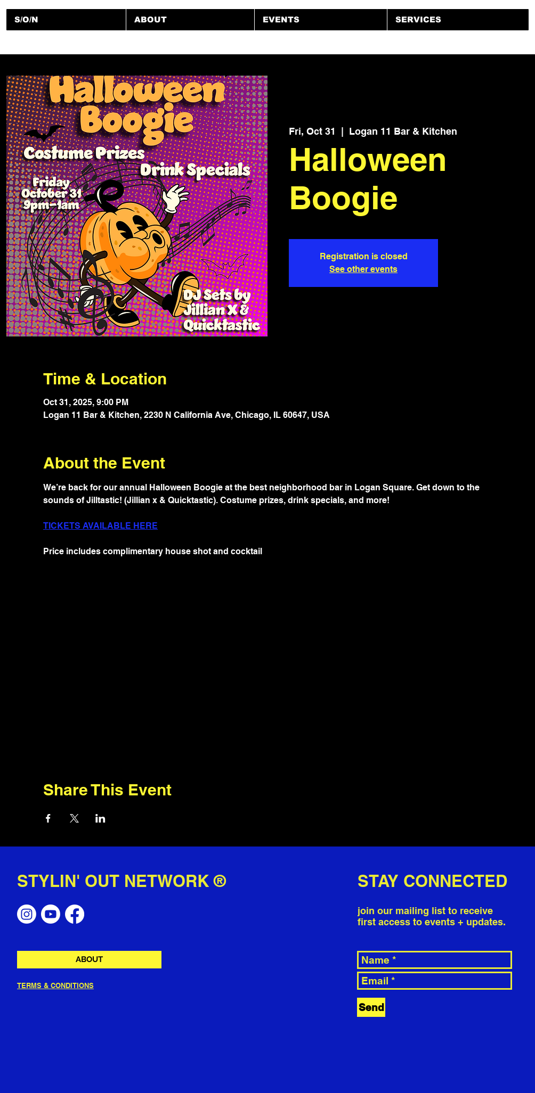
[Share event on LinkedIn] (100, 818)
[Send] (371, 1007)
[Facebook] (74, 914)
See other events (363, 269)
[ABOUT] (89, 959)
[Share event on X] (74, 818)
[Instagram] (26, 914)
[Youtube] (50, 914)
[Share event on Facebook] (48, 818)
